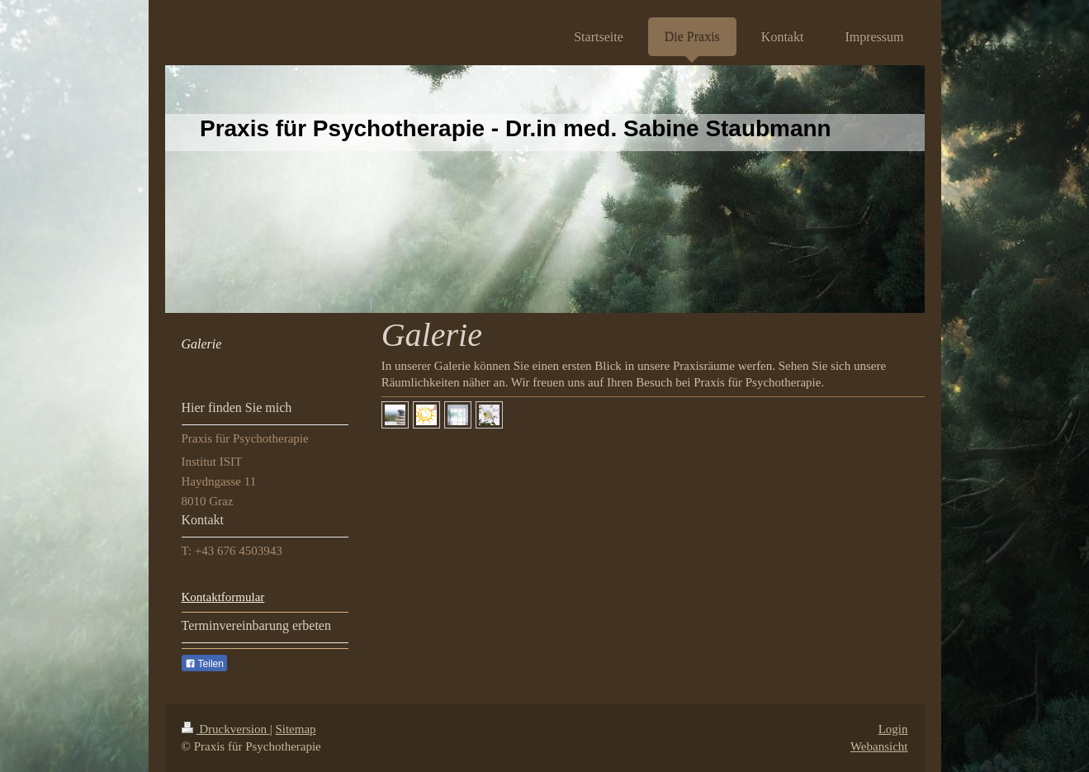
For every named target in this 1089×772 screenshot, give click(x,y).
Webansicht (879, 746)
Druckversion (226, 729)
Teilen (204, 664)
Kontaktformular (223, 597)
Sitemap (295, 729)
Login (893, 729)
